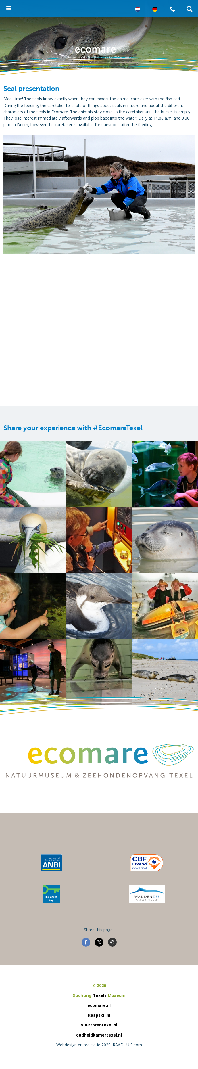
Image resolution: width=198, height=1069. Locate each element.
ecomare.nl (99, 1005)
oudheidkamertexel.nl (99, 1035)
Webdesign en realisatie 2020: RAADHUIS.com (99, 1044)
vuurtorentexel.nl (99, 1025)
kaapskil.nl (99, 1015)
